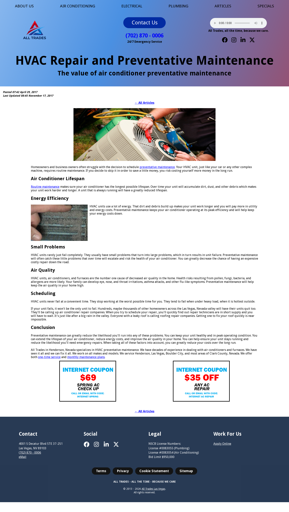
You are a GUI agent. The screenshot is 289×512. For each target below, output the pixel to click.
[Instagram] (234, 40)
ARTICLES (223, 6)
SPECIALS (266, 6)
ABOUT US (24, 6)
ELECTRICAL (131, 6)
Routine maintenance (45, 187)
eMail (22, 460)
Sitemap (186, 474)
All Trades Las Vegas (153, 491)
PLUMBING (178, 6)
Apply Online (222, 446)
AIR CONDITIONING (77, 6)
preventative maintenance (157, 167)
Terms (101, 474)
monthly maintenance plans (86, 357)
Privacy (123, 474)
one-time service (49, 357)
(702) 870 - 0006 (144, 36)
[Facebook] (225, 40)
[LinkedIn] (243, 40)
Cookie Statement (154, 474)
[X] (252, 40)
